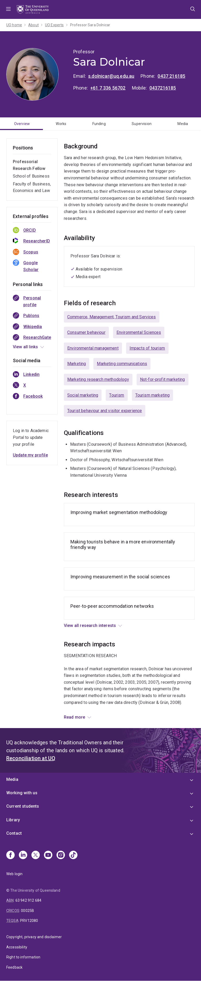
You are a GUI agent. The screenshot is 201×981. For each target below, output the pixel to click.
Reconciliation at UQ (30, 758)
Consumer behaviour (86, 332)
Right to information (23, 957)
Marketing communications (122, 363)
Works (61, 124)
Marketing (76, 363)
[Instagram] (61, 855)
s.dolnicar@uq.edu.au (111, 76)
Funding (99, 124)
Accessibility (16, 947)
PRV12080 (29, 920)
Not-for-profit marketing (162, 379)
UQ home (14, 25)
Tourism (116, 395)
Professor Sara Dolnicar (90, 25)
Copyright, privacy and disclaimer (34, 937)
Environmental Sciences (138, 332)
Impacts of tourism (147, 348)
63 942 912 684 (28, 900)
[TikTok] (73, 855)
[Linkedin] (23, 855)
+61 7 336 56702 (107, 88)
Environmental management (93, 348)
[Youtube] (48, 855)
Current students (22, 806)
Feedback (14, 967)
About (33, 25)
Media (182, 124)
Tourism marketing (152, 395)
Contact (14, 833)
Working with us (21, 792)
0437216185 (162, 88)
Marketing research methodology (98, 379)
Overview (22, 124)
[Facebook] (10, 855)
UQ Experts (54, 25)
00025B (27, 911)
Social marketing (82, 395)
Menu (8, 9)
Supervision (142, 124)
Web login (14, 874)
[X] (35, 855)
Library (13, 819)
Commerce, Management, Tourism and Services (111, 316)
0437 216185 (171, 76)
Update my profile (30, 455)
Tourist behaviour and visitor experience (104, 410)
